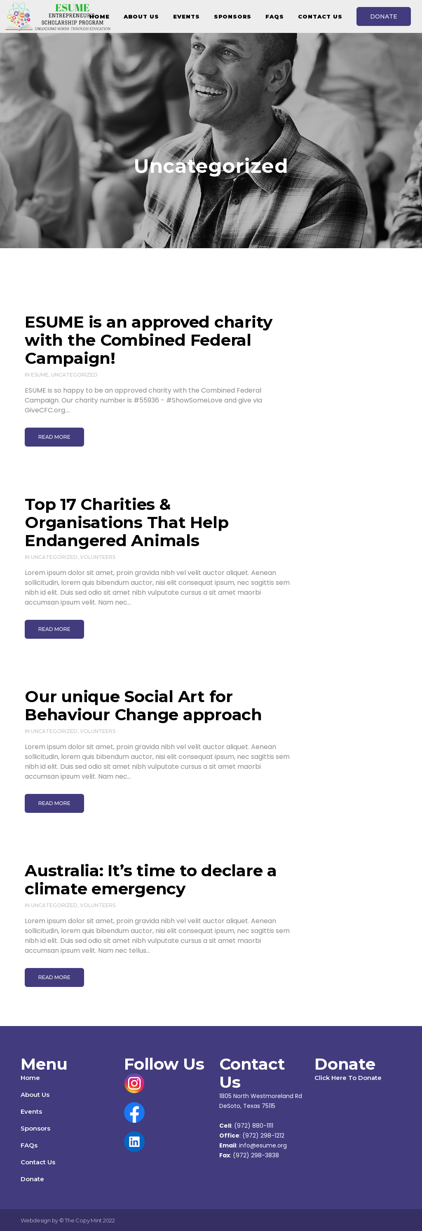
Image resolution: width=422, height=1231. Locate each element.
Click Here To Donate (348, 1078)
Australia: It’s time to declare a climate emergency (151, 879)
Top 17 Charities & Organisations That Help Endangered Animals (126, 522)
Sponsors (35, 1128)
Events (31, 1111)
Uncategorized (74, 375)
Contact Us (38, 1162)
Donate (32, 1179)
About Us (35, 1094)
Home (30, 1078)
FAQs (29, 1145)
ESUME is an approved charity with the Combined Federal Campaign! (148, 340)
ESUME (40, 375)
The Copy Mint (84, 1220)
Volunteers (97, 557)
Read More (54, 437)
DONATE (383, 16)
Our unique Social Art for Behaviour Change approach (143, 705)
